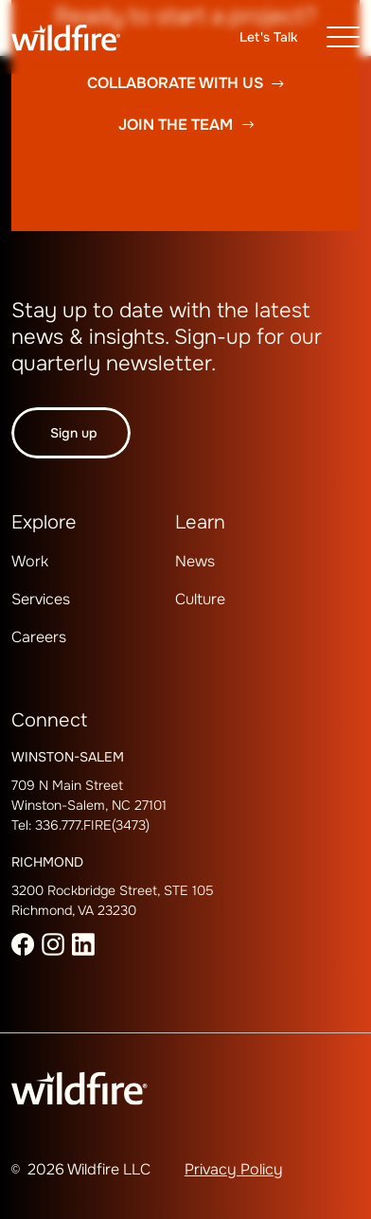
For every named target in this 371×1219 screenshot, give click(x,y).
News (195, 561)
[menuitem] (59, 583)
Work (29, 561)
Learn (200, 522)
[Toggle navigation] (343, 37)
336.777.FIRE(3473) (92, 825)
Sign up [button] (73, 432)
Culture (200, 599)
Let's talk (268, 36)
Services (40, 599)
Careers (38, 637)
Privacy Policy (234, 1169)
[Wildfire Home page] (79, 37)
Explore (44, 522)
